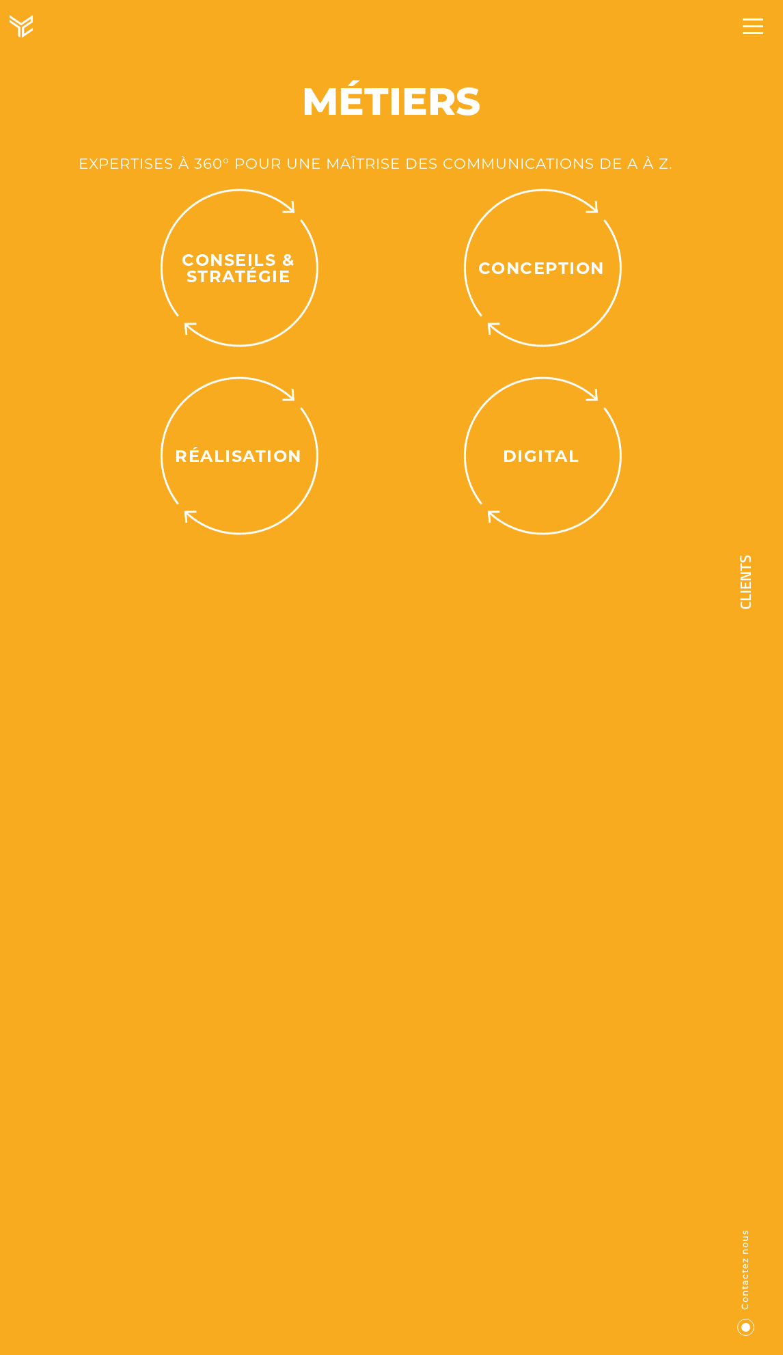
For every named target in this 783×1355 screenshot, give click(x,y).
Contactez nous (746, 1283)
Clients (747, 582)
